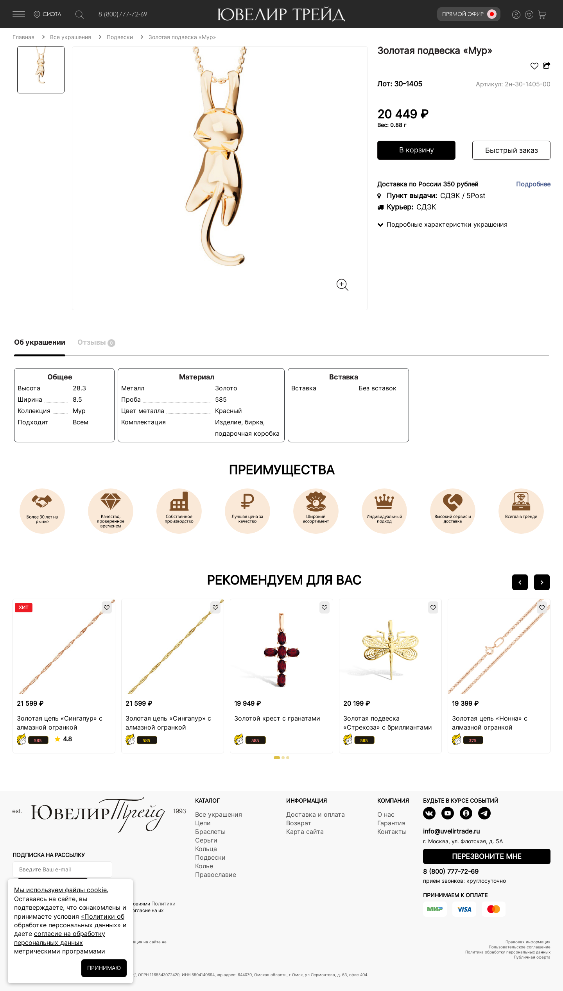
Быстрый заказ (511, 150)
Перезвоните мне (487, 856)
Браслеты (210, 831)
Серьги (206, 840)
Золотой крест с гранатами (277, 718)
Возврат (298, 823)
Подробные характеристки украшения (442, 224)
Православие (215, 874)
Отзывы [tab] (96, 342)
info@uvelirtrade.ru (451, 831)
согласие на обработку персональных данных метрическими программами (59, 942)
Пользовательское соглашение (519, 946)
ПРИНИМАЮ (104, 967)
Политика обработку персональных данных (507, 952)
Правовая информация (528, 941)
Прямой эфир (469, 14)
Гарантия (391, 823)
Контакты (392, 831)
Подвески (210, 857)
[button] (520, 582)
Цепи (203, 823)
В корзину (416, 150)
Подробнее (533, 184)
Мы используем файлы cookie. (61, 890)
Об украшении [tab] (39, 342)
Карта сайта (305, 831)
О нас (385, 814)
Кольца (206, 849)
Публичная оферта (532, 957)
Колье (204, 866)
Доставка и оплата (315, 814)
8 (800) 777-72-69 (451, 871)
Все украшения (218, 814)
